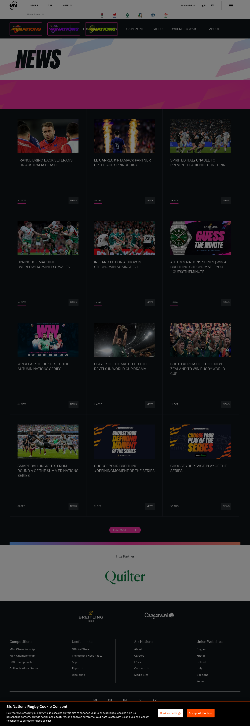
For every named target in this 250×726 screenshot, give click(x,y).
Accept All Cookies (200, 713)
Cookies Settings (170, 713)
